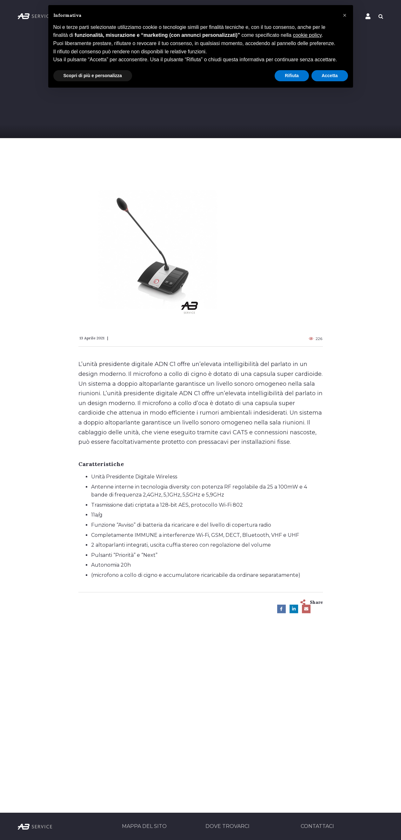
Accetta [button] (330, 75)
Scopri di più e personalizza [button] (92, 75)
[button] (345, 15)
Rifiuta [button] (292, 75)
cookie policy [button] (307, 35)
